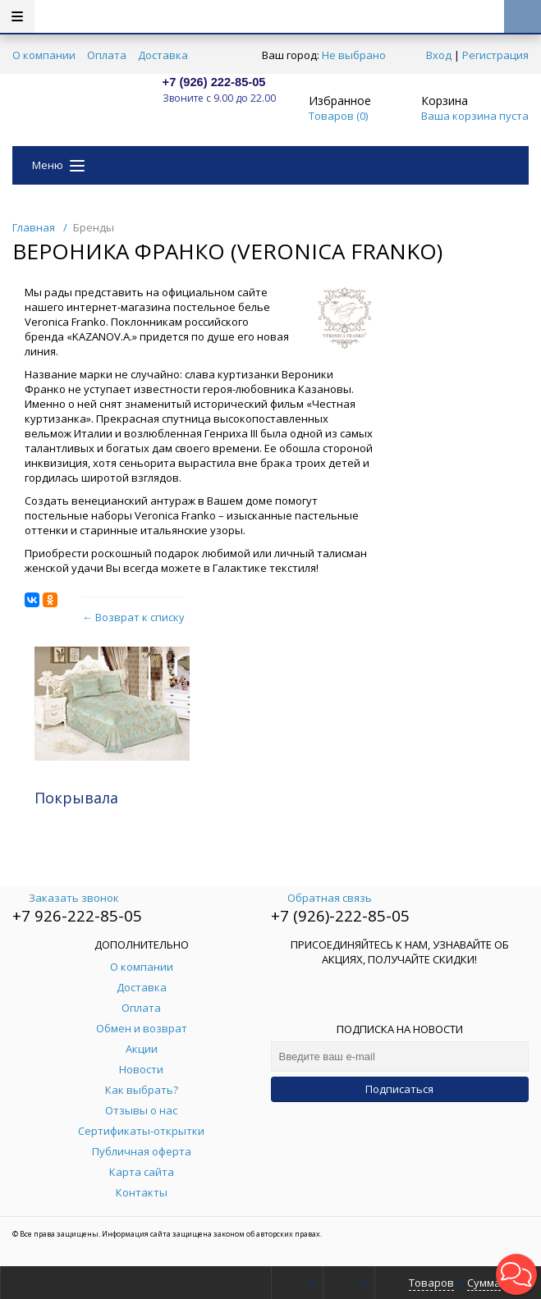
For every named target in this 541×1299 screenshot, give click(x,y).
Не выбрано (358, 55)
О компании (44, 55)
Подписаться (399, 1089)
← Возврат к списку (133, 617)
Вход (439, 55)
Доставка (163, 55)
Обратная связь (321, 897)
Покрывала (76, 797)
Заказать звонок (65, 897)
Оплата (106, 55)
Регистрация (495, 55)
